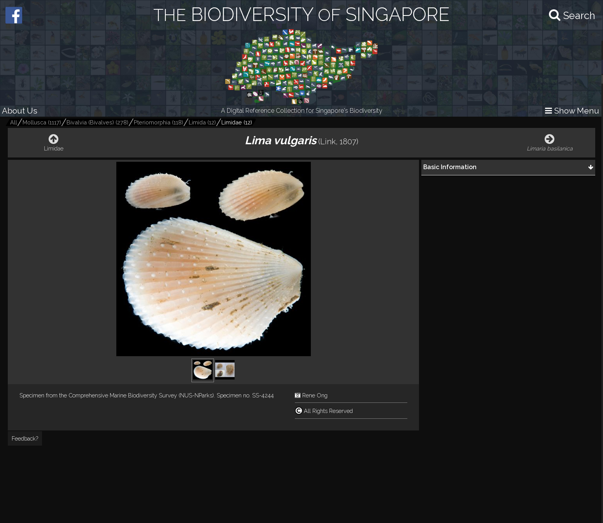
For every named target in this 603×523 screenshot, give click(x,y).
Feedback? (25, 438)
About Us (19, 110)
